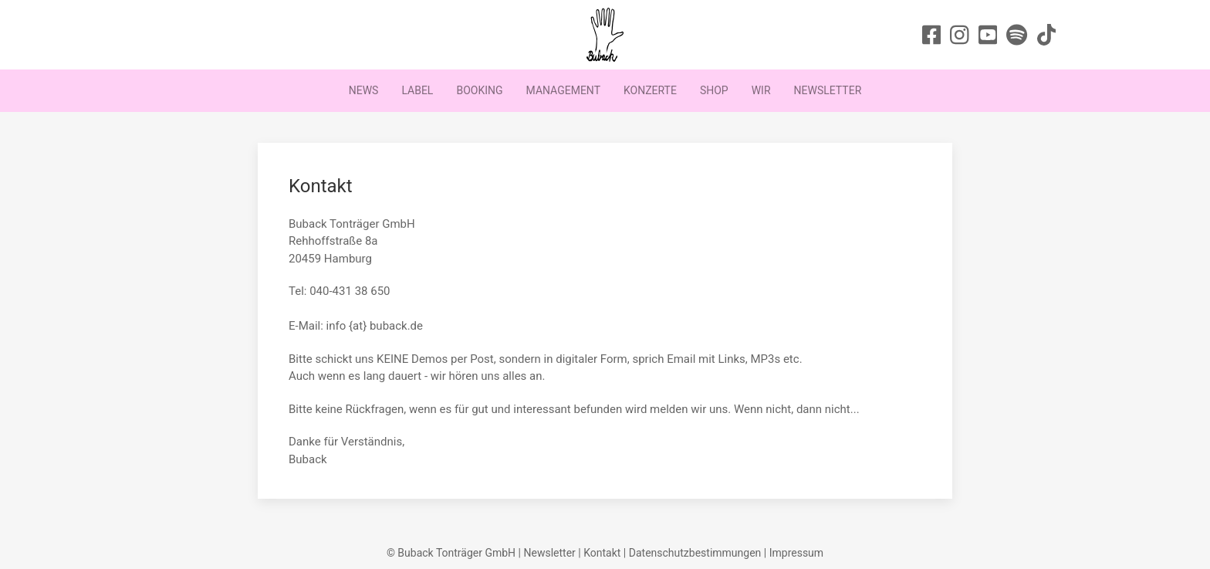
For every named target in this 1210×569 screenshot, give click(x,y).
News (364, 90)
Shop (714, 90)
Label (417, 90)
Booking (479, 90)
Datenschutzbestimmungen (695, 553)
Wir (761, 90)
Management (563, 90)
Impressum (796, 553)
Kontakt (601, 553)
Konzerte (650, 90)
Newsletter (828, 90)
